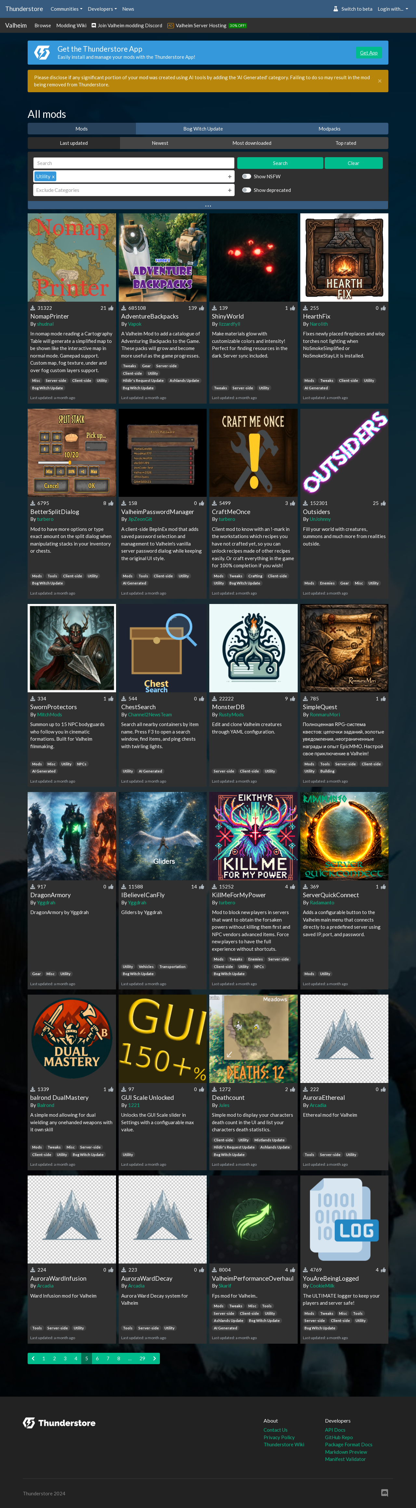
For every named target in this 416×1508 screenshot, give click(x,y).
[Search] (134, 163)
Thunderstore (24, 8)
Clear (353, 163)
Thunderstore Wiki (284, 1444)
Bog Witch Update (203, 129)
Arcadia (318, 1105)
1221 (134, 1105)
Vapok (134, 324)
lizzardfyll (229, 324)
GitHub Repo (339, 1437)
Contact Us (276, 1430)
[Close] (380, 81)
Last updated (74, 143)
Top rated (345, 143)
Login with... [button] (391, 9)
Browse (42, 25)
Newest (160, 143)
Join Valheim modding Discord (127, 25)
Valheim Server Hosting (201, 25)
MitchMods (49, 714)
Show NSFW (267, 176)
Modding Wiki (71, 25)
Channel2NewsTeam (150, 714)
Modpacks (329, 129)
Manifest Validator (345, 1459)
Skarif (225, 1285)
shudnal (45, 324)
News (128, 9)
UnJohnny (320, 519)
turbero (45, 519)
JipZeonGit (140, 519)
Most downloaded (251, 143)
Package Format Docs (348, 1444)
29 (142, 1358)
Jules (224, 1105)
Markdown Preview (346, 1452)
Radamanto (322, 902)
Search (280, 163)
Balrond (45, 1105)
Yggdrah (46, 902)
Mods (81, 129)
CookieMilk (322, 1285)
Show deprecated (272, 190)
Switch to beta (352, 9)
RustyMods (231, 714)
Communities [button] (65, 9)
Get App (369, 53)
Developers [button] (100, 9)
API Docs (335, 1430)
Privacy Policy (279, 1437)
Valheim (16, 25)
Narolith (319, 324)
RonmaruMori (325, 714)
